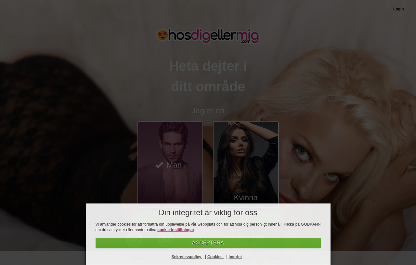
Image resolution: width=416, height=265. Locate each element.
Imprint (235, 257)
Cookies (215, 257)
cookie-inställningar (175, 230)
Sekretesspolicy (187, 257)
